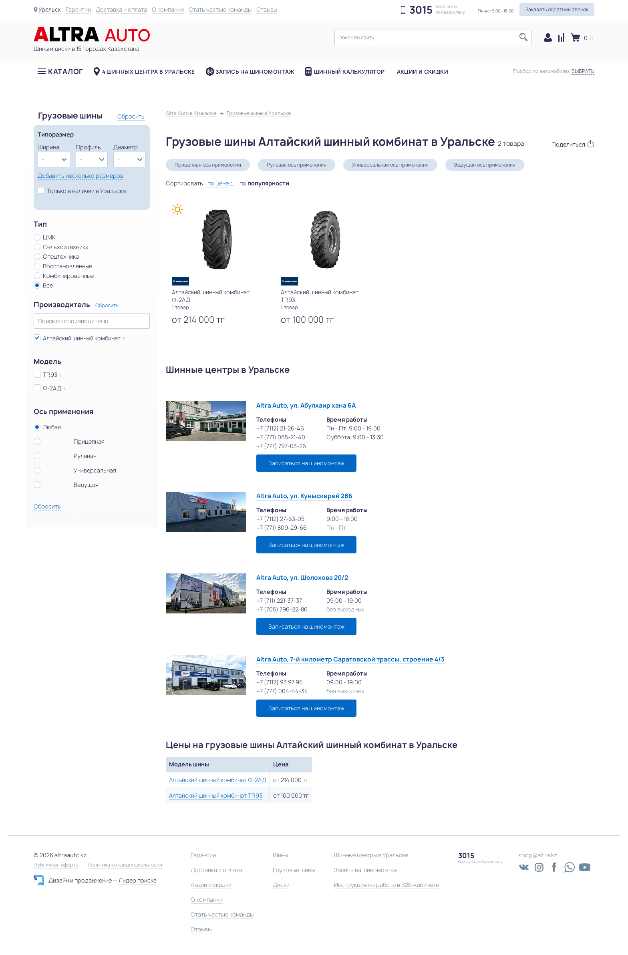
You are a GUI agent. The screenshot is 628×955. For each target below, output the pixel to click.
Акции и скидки (422, 71)
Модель (47, 361)
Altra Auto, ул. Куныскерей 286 (304, 496)
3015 (421, 10)
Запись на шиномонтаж (255, 71)
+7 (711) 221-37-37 (279, 600)
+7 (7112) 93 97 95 (279, 682)
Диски (281, 885)
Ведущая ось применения (484, 164)
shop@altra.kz (537, 855)
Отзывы (266, 9)
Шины (280, 855)
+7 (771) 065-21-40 (280, 437)
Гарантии (78, 9)
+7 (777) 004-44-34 (282, 691)
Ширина (48, 147)
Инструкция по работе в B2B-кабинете (386, 885)
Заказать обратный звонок (556, 9)
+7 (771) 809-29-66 (281, 527)
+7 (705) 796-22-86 (282, 609)
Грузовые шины (294, 870)
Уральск (49, 9)
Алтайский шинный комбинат (82, 338)
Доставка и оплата (121, 9)
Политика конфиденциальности (125, 865)
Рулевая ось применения (296, 164)
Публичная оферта (56, 865)
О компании (168, 9)
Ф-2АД (52, 388)
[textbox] (432, 37)
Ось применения (63, 411)
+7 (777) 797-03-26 (281, 446)
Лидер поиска (138, 880)
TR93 (50, 374)
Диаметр (125, 147)
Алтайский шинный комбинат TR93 (215, 795)
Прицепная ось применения (208, 164)
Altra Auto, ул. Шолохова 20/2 (302, 577)
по (264, 183)
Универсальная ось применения (390, 164)
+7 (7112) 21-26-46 (280, 428)
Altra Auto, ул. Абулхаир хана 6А (306, 405)
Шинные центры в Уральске (371, 855)
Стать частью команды (220, 9)
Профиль (88, 147)
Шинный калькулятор (349, 71)
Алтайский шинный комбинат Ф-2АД (217, 780)
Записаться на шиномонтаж (306, 463)
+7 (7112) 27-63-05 (280, 519)
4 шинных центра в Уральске (148, 71)
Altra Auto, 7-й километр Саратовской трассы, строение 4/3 (350, 659)
